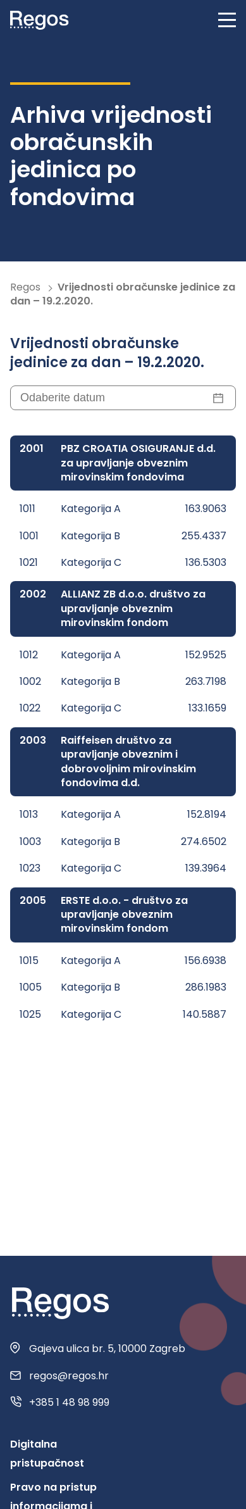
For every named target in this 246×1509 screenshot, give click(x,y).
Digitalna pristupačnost (47, 1453)
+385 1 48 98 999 (69, 1403)
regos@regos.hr (69, 1376)
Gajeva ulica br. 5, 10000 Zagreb (107, 1349)
